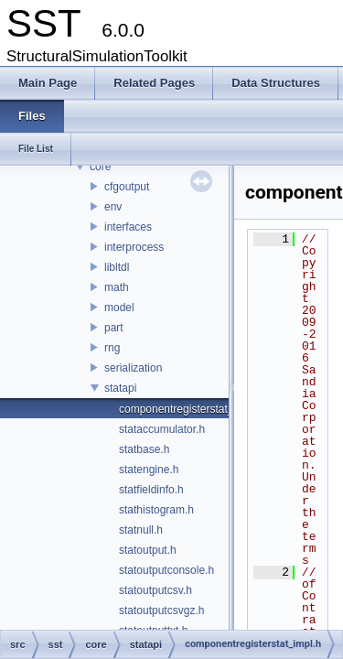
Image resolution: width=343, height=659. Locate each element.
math (116, 287)
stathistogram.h (156, 509)
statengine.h (148, 469)
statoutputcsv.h (155, 590)
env (113, 206)
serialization (133, 368)
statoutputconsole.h (166, 570)
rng (112, 347)
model (119, 307)
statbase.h (144, 449)
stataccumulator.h (162, 429)
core (100, 166)
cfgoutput (126, 186)
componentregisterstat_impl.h (191, 409)
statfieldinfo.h (151, 489)
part (113, 327)
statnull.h (141, 530)
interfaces (128, 227)
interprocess (134, 247)
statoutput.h (148, 550)
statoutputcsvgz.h (161, 610)
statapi (120, 388)
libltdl (116, 267)
